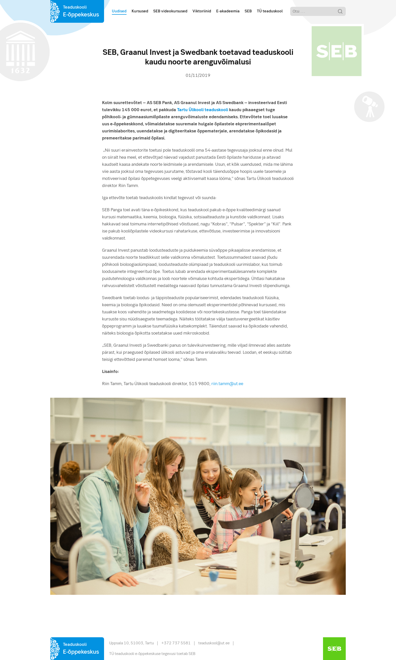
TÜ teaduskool (270, 11)
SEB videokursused (170, 11)
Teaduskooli (81, 12)
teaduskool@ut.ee (214, 643)
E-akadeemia (228, 11)
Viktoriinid (201, 11)
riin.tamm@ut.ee (227, 384)
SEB (248, 11)
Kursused (140, 11)
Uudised (119, 11)
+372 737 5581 (176, 643)
